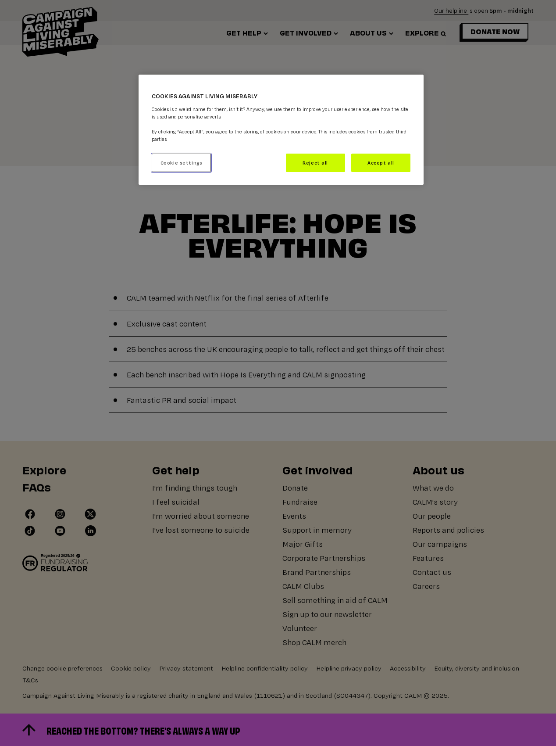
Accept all (380, 162)
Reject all (315, 162)
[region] (281, 130)
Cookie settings (181, 162)
